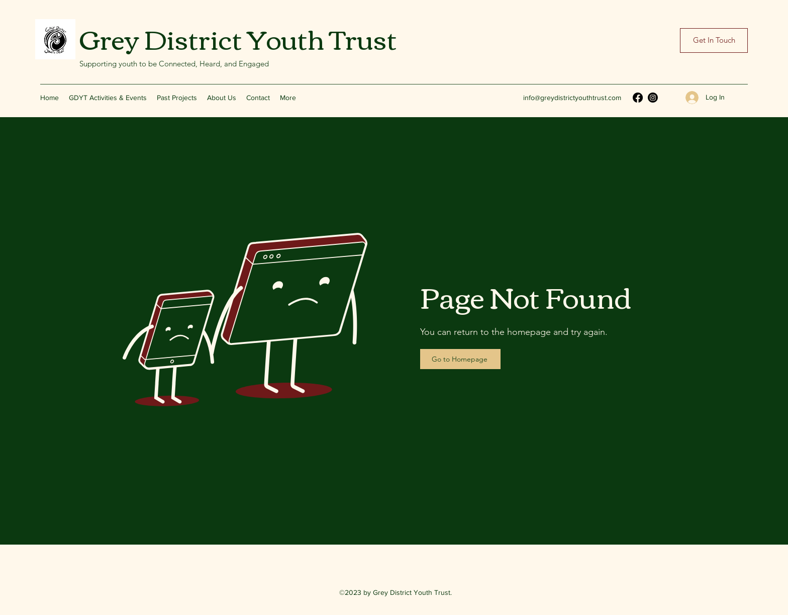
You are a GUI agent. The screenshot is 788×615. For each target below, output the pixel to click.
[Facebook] (638, 98)
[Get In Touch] (714, 40)
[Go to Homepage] (460, 359)
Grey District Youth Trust (238, 37)
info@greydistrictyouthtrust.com (572, 98)
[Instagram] (653, 98)
